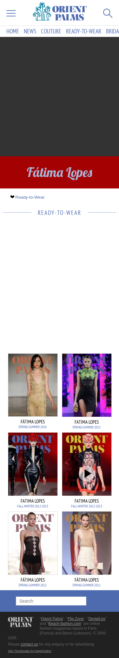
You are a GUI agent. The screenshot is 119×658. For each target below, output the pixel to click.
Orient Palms (52, 619)
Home (12, 31)
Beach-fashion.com (64, 623)
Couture (51, 31)
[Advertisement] (59, 96)
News (30, 31)
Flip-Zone (76, 619)
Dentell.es (96, 619)
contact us (29, 644)
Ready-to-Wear (83, 31)
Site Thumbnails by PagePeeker (29, 651)
